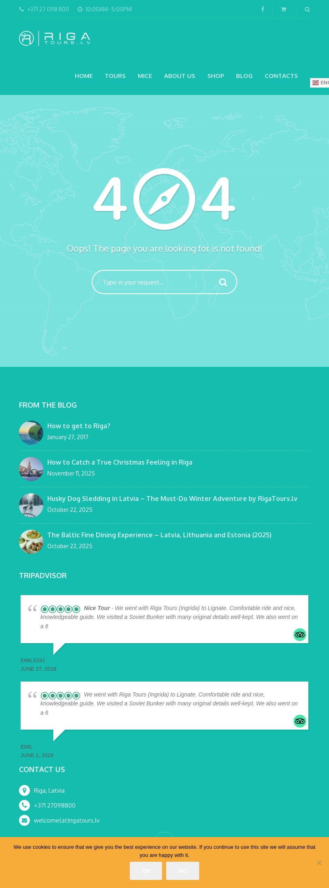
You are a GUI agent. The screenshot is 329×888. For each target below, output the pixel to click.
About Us (179, 76)
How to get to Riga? (78, 426)
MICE (145, 76)
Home (84, 76)
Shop (215, 76)
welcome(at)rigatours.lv (67, 820)
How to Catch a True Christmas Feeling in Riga (119, 462)
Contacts (281, 76)
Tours (115, 76)
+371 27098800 (55, 805)
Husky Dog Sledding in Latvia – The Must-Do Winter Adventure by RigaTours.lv (172, 499)
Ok (146, 870)
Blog (244, 76)
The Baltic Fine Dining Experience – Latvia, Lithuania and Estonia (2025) (159, 535)
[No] (319, 863)
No (182, 870)
